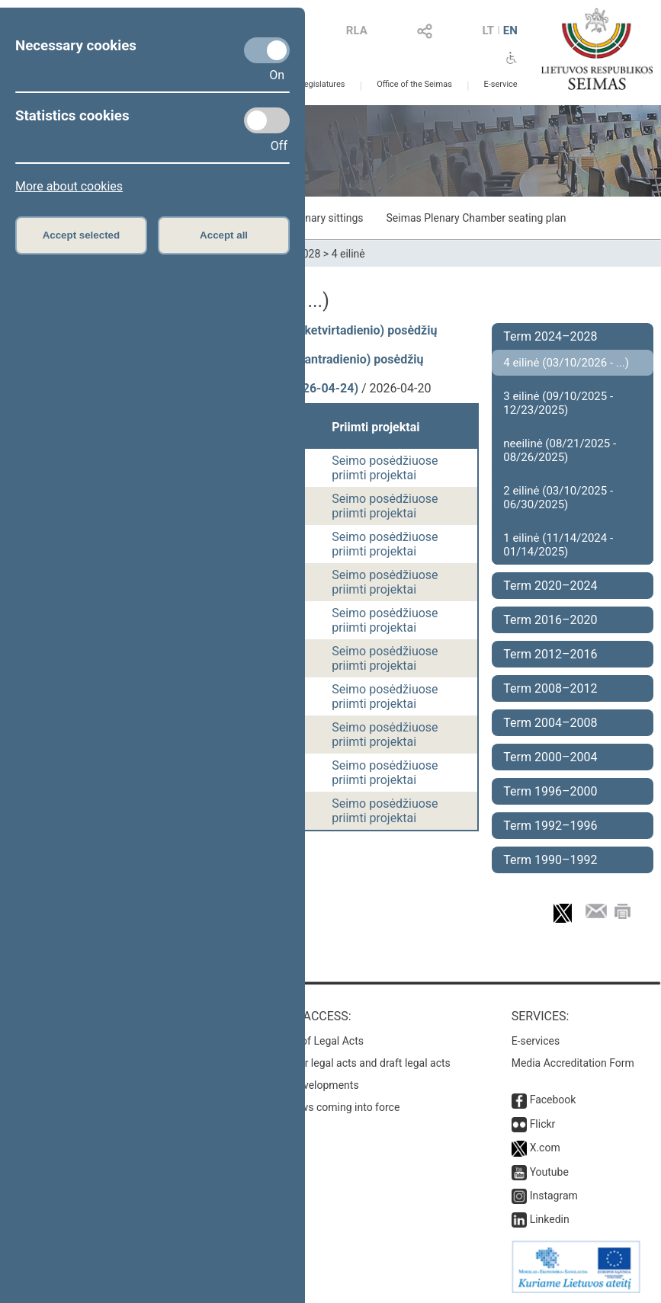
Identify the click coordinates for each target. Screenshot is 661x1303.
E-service (500, 84)
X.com (545, 1147)
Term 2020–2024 (550, 585)
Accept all (224, 235)
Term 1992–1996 (550, 825)
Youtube (549, 1172)
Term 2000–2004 (550, 757)
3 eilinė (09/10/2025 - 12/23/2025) (558, 403)
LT (488, 30)
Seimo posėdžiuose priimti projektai (385, 467)
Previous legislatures (306, 84)
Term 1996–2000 (550, 791)
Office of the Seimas (414, 84)
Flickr (543, 1124)
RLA (356, 30)
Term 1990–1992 (550, 860)
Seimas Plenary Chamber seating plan (476, 218)
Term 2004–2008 (550, 723)
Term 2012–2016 (550, 654)
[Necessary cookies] (267, 50)
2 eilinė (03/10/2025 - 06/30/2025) (558, 497)
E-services (536, 1041)
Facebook (553, 1099)
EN (510, 30)
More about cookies (69, 186)
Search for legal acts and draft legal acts (355, 1063)
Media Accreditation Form (573, 1063)
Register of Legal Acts (311, 1041)
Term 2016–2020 (550, 620)
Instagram (554, 1195)
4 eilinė (348, 254)
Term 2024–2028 (550, 336)
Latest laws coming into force (329, 1107)
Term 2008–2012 (550, 688)
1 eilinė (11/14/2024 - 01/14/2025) (558, 545)
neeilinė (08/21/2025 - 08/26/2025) (559, 450)
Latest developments (308, 1085)
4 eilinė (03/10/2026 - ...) (566, 363)
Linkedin (550, 1219)
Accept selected (81, 235)
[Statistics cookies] (267, 120)
